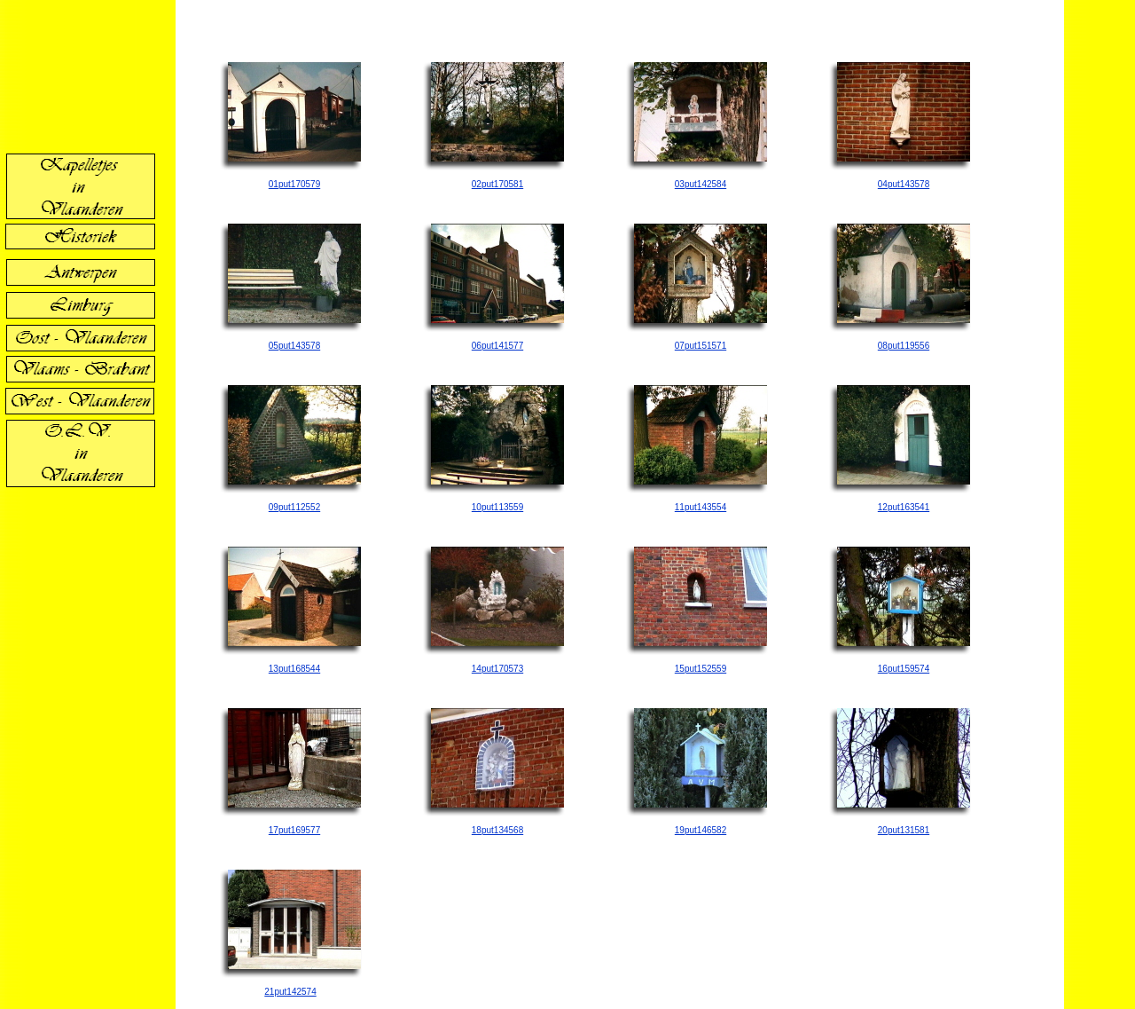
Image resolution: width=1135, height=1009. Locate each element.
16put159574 (903, 669)
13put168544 (294, 669)
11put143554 (700, 507)
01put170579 (294, 184)
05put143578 (294, 346)
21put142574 (290, 992)
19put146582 (700, 830)
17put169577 (294, 830)
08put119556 (903, 346)
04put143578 (903, 184)
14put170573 (497, 669)
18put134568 (497, 830)
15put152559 (700, 669)
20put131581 (903, 830)
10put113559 (497, 507)
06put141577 (497, 346)
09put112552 (294, 507)
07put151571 (700, 346)
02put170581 (497, 184)
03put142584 (700, 184)
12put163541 (903, 507)
